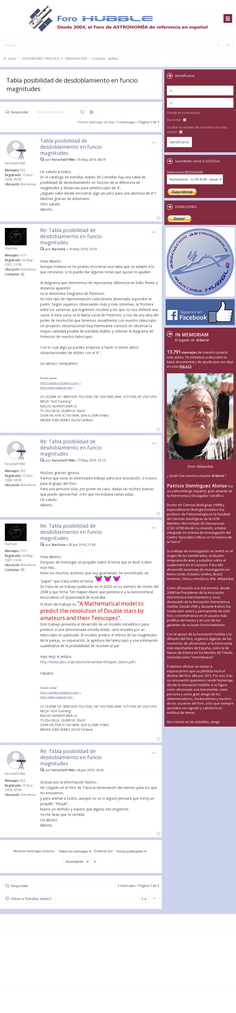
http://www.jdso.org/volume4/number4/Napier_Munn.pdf (87, 661)
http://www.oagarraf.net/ (56, 387)
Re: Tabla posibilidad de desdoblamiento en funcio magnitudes (71, 236)
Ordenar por (121, 851)
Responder (19, 112)
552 (22, 170)
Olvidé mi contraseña (183, 112)
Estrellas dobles (106, 58)
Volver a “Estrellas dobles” (31, 898)
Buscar (82, 112)
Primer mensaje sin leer (96, 122)
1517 (23, 255)
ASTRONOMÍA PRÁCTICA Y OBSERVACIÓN (54, 58)
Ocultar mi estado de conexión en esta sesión (197, 129)
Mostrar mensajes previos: (53, 851)
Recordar (176, 119)
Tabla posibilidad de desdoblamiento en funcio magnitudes (71, 146)
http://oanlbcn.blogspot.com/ (59, 383)
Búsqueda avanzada (91, 112)
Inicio (12, 58)
